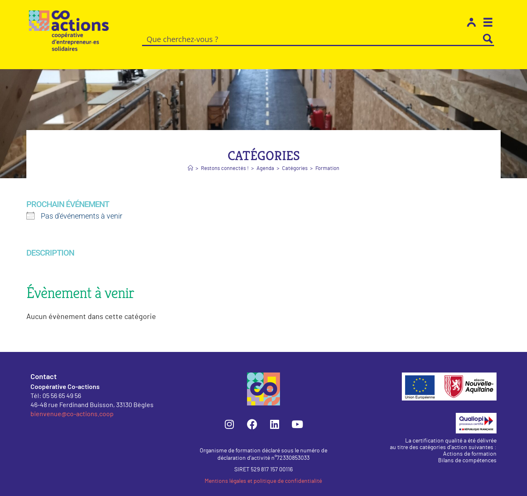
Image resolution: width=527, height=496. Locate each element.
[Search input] (312, 38)
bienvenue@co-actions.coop (72, 404)
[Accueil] (190, 159)
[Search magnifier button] (488, 39)
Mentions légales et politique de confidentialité (263, 472)
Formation (327, 159)
